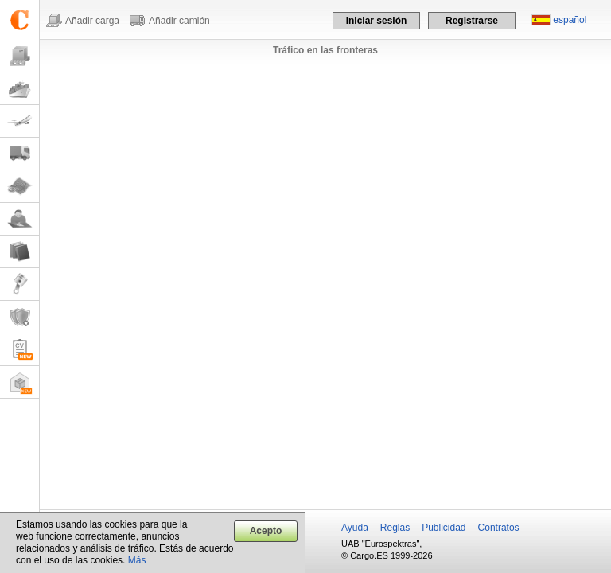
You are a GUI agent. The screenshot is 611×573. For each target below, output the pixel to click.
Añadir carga (92, 20)
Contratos (499, 527)
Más (137, 560)
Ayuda (354, 527)
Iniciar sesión (376, 20)
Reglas (395, 527)
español (569, 19)
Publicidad (443, 527)
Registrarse (472, 20)
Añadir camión (179, 20)
